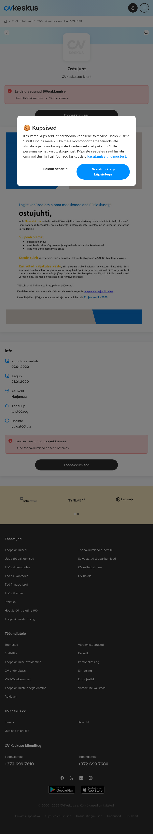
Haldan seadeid (55, 168)
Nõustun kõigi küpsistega (103, 172)
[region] (76, 151)
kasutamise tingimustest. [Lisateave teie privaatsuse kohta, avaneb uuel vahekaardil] (107, 156)
